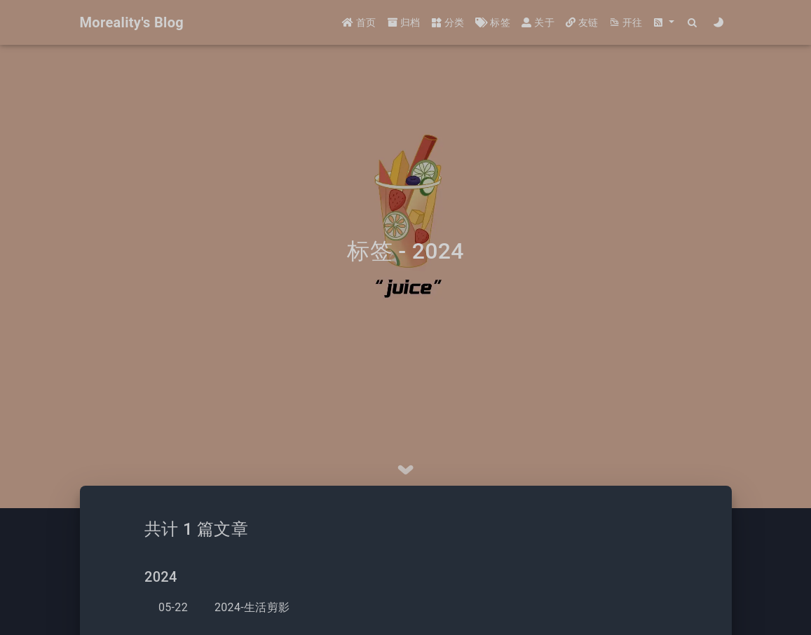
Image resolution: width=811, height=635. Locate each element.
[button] (664, 23)
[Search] (693, 23)
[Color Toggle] (719, 23)
